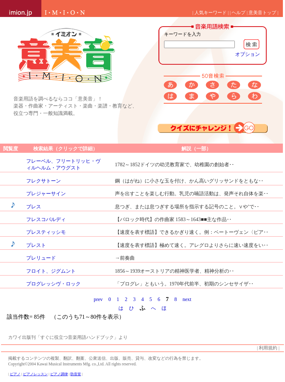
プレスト (36, 245)
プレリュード (41, 258)
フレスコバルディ (46, 219)
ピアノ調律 (59, 374)
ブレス (33, 206)
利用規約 (268, 348)
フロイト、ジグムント (51, 271)
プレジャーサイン (46, 193)
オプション (247, 54)
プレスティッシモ (46, 232)
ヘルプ (238, 12)
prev (98, 299)
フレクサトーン (43, 181)
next (186, 299)
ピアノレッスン (35, 374)
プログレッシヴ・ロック (53, 283)
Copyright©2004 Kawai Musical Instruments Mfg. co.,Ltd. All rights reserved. (72, 364)
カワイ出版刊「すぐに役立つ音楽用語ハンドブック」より (68, 337)
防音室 (75, 374)
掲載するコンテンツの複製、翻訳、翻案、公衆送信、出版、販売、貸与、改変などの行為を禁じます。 (105, 358)
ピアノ (15, 374)
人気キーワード (210, 12)
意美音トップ (262, 12)
